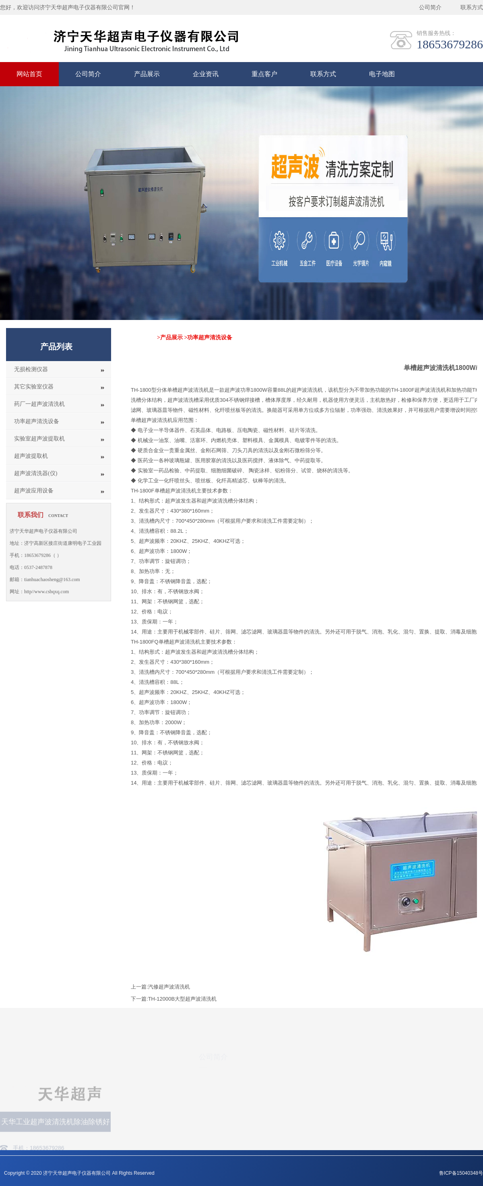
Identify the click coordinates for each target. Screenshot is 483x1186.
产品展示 (147, 74)
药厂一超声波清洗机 (39, 404)
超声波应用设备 (34, 491)
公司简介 (430, 7)
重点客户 (264, 74)
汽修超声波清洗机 (169, 987)
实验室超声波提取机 (39, 439)
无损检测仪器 (31, 369)
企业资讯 (206, 74)
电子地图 (382, 74)
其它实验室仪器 (34, 387)
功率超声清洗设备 (36, 421)
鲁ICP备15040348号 (461, 1173)
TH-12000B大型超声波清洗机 (182, 999)
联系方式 (471, 7)
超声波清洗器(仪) (35, 473)
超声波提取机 (31, 456)
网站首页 (29, 74)
